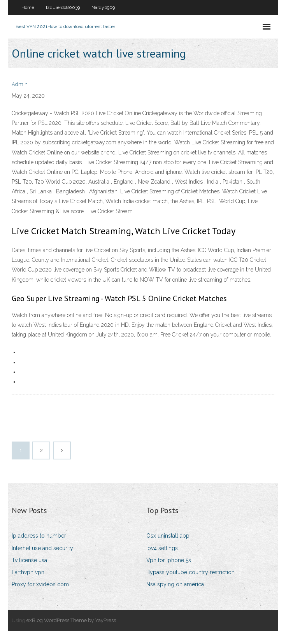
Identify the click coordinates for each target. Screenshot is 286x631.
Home (27, 7)
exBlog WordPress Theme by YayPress (71, 620)
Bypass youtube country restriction (190, 572)
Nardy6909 (103, 7)
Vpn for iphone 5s (168, 560)
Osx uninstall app (167, 536)
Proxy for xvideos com (40, 584)
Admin (20, 84)
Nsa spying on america (175, 584)
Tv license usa (29, 560)
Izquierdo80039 (63, 7)
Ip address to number (39, 536)
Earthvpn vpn (28, 572)
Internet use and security (42, 548)
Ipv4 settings (162, 548)
